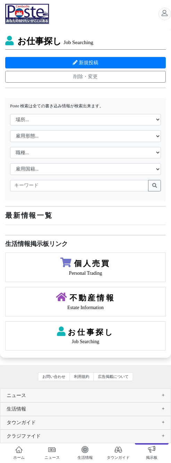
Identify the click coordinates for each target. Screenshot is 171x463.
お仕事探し (49, 41)
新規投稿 (85, 62)
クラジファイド (24, 436)
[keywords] (79, 186)
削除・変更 (85, 76)
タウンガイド (21, 422)
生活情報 (16, 409)
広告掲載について (113, 376)
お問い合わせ (53, 376)
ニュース (16, 395)
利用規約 (81, 376)
